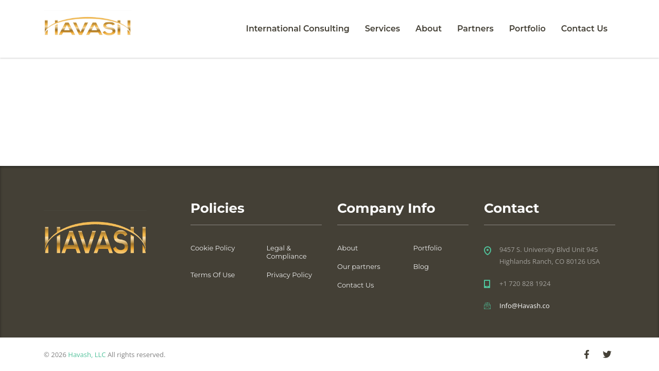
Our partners (358, 266)
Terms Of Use (212, 275)
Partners (475, 28)
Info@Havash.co (524, 305)
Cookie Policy (212, 248)
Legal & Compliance (287, 252)
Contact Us (584, 28)
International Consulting (298, 28)
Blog (421, 266)
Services (382, 28)
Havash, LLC (87, 354)
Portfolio (527, 28)
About (428, 28)
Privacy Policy (289, 275)
